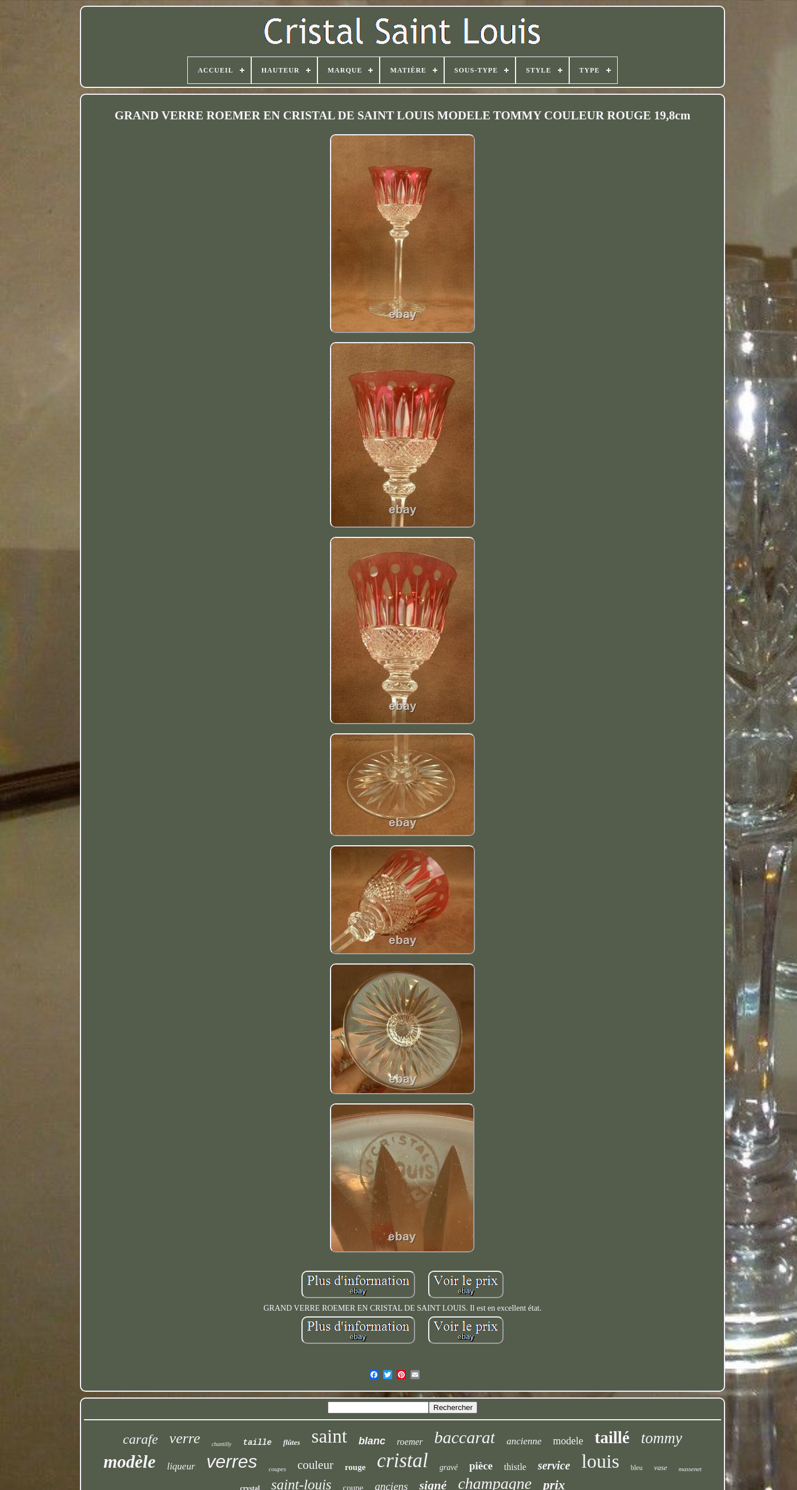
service (554, 1465)
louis (600, 1461)
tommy (661, 1438)
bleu (637, 1468)
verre (185, 1438)
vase (660, 1467)
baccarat (465, 1437)
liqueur (181, 1466)
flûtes (291, 1442)
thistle (515, 1467)
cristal (402, 1460)
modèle (129, 1462)
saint (329, 1436)
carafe (140, 1439)
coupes (277, 1468)
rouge (355, 1467)
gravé (449, 1467)
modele (568, 1441)
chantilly (222, 1444)
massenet (690, 1468)
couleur (315, 1465)
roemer (410, 1442)
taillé (612, 1437)
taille (257, 1442)
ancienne (523, 1441)
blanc (372, 1441)
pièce (481, 1466)
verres (232, 1461)
